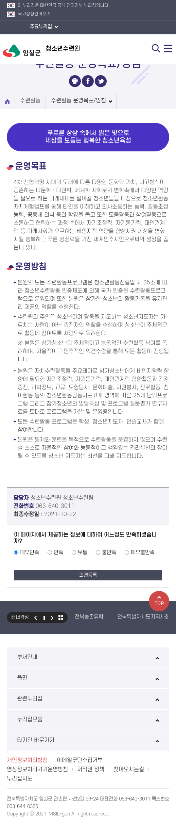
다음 (52, 617)
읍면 (88, 678)
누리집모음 (88, 719)
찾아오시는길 (128, 769)
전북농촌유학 (89, 617)
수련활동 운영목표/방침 (78, 101)
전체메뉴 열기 (168, 48)
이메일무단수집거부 (80, 760)
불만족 (109, 552)
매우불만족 (143, 552)
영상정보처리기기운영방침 (37, 769)
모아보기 (60, 617)
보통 (82, 552)
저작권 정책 (90, 769)
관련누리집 (88, 699)
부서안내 (88, 657)
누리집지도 (19, 779)
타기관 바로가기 (88, 740)
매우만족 (29, 552)
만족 (58, 552)
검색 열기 (156, 48)
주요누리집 (44, 27)
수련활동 (30, 101)
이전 (35, 617)
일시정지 (43, 617)
